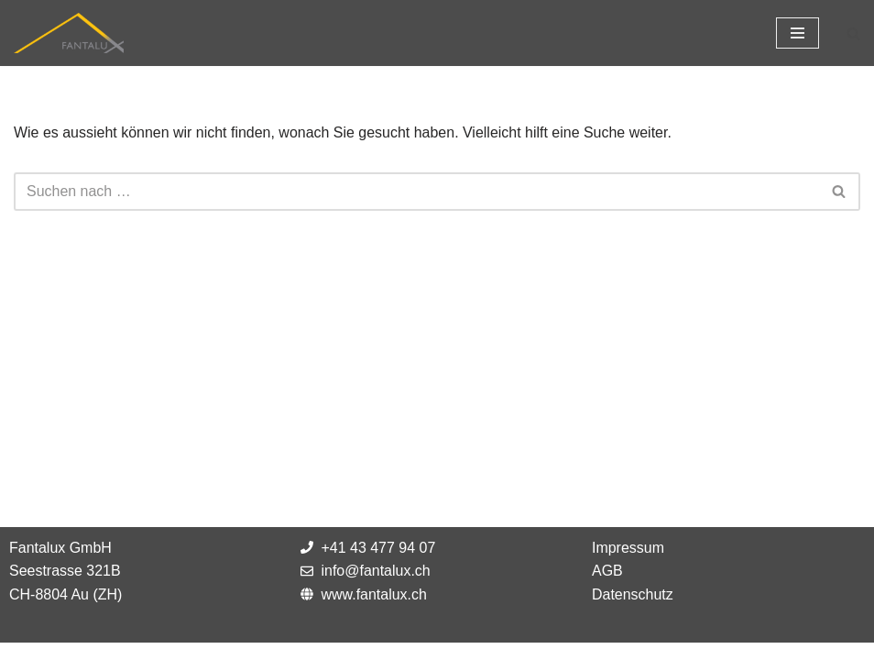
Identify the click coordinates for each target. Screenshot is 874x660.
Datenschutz (632, 611)
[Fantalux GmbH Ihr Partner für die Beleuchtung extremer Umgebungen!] (69, 33)
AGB (607, 588)
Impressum (628, 564)
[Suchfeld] (853, 33)
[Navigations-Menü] (797, 33)
